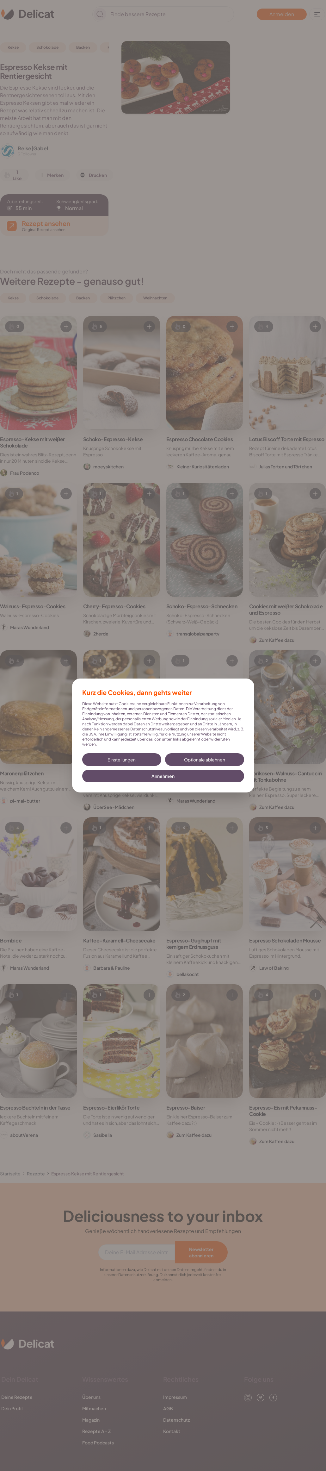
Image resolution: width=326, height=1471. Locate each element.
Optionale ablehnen (204, 759)
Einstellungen (122, 759)
